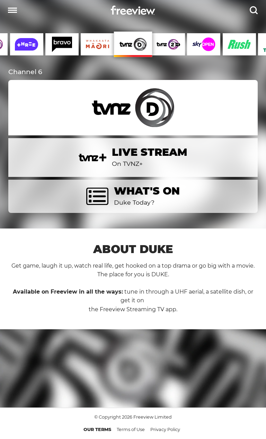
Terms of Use (131, 429)
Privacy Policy (165, 429)
